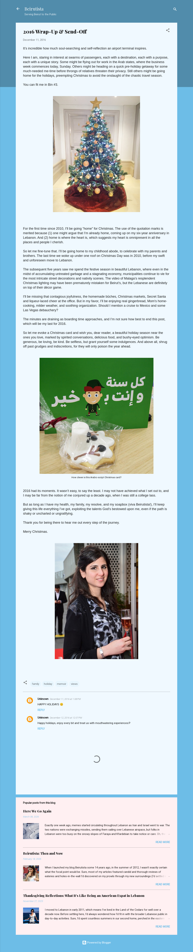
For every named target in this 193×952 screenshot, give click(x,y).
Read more (163, 842)
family (35, 684)
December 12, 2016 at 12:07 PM (66, 717)
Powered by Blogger (96, 942)
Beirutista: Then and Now (43, 853)
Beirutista (34, 9)
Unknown (43, 699)
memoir (61, 684)
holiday (48, 684)
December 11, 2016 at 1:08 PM (65, 699)
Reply (41, 710)
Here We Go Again (37, 811)
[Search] (175, 9)
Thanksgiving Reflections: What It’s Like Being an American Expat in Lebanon (83, 895)
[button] (168, 31)
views (74, 684)
